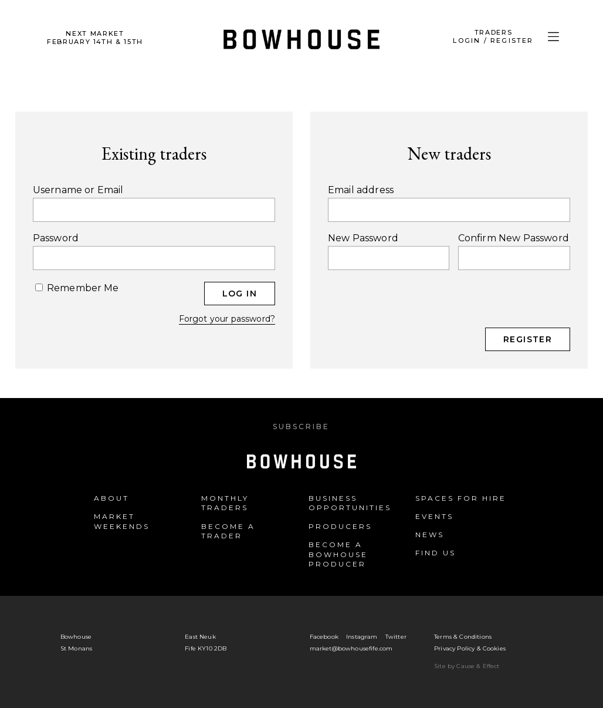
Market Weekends (122, 521)
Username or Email (78, 190)
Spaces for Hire (460, 498)
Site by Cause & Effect (467, 666)
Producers (340, 526)
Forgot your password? (227, 318)
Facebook (324, 636)
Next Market (95, 37)
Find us (435, 552)
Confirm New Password (513, 238)
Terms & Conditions (463, 636)
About (111, 498)
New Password (363, 238)
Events (434, 516)
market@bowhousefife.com (351, 648)
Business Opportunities (350, 503)
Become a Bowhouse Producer (338, 554)
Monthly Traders (225, 503)
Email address (361, 189)
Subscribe (301, 426)
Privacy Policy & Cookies (470, 648)
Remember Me (77, 287)
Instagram (361, 636)
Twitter (395, 636)
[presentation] (417, 305)
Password (56, 238)
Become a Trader (228, 531)
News (429, 534)
